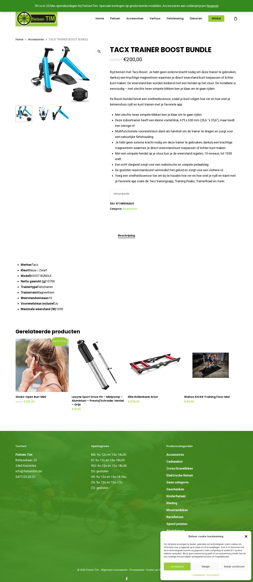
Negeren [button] (213, 6)
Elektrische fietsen (179, 475)
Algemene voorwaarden (114, 569)
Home (19, 39)
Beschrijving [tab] (126, 235)
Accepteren (177, 566)
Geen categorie (177, 482)
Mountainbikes (177, 510)
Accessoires (36, 39)
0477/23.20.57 (25, 477)
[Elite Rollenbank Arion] (154, 365)
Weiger (206, 566)
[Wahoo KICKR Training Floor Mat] (210, 365)
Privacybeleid (213, 575)
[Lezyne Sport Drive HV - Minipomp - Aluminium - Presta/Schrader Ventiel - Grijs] (98, 365)
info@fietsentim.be (29, 471)
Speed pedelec (177, 524)
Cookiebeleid (199, 575)
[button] (246, 536)
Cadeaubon (174, 461)
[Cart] (235, 18)
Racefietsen (174, 517)
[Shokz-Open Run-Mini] (42, 365)
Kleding (171, 503)
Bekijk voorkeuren (234, 566)
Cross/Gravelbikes (179, 468)
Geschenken (175, 489)
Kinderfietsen (176, 496)
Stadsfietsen (175, 531)
